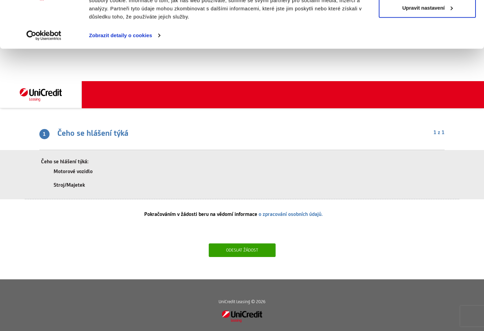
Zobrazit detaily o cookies (120, 68)
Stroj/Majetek (64, 185)
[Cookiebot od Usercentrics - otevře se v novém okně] (44, 68)
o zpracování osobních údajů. (290, 214)
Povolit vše (427, 18)
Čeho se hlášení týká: (65, 161)
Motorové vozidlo (68, 172)
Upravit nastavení (427, 40)
